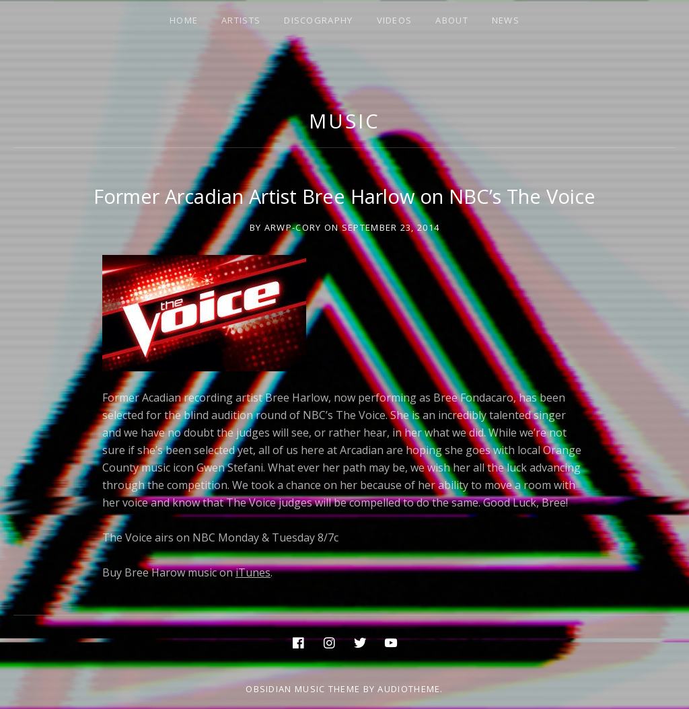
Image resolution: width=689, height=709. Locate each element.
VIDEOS (394, 20)
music (344, 121)
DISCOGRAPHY (318, 20)
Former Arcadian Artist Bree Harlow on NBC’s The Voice (344, 196)
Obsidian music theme (303, 689)
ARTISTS (240, 20)
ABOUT (451, 20)
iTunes (252, 572)
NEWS (505, 20)
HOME (184, 20)
